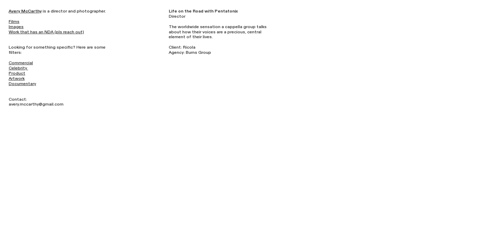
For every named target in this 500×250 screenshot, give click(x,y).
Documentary (22, 83)
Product (17, 73)
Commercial (21, 63)
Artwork (17, 78)
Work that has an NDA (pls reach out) (46, 32)
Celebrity (18, 68)
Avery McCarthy (25, 11)
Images (16, 27)
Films (14, 21)
